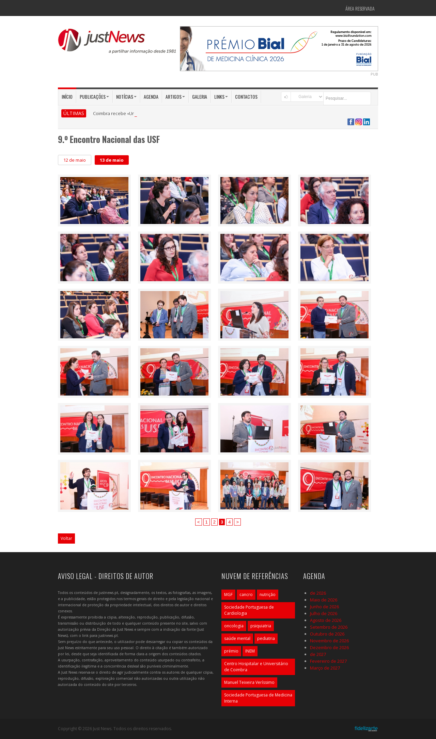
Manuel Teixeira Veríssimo (249, 682)
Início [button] (67, 96)
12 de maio (74, 160)
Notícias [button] (126, 96)
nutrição (268, 594)
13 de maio (112, 160)
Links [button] (221, 96)
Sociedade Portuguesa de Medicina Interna (258, 698)
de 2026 (318, 593)
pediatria (266, 638)
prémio (231, 651)
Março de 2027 (325, 668)
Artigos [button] (175, 96)
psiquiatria (260, 626)
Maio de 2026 (323, 600)
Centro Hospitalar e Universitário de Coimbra (256, 667)
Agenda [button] (151, 96)
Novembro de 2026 (329, 641)
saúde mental (237, 638)
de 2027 (318, 654)
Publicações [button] (94, 96)
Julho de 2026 (323, 613)
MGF (228, 594)
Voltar (66, 538)
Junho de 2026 (324, 607)
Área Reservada (360, 8)
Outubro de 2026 (327, 634)
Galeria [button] (199, 96)
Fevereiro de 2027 (328, 661)
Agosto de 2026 (325, 620)
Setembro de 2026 (328, 627)
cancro (246, 594)
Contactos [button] (246, 96)
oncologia (234, 626)
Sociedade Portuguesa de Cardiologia (249, 610)
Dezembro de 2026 (329, 647)
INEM (250, 651)
